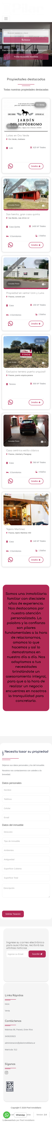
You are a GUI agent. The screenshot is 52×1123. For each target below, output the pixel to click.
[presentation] (23, 905)
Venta (7, 1011)
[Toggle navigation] (6, 18)
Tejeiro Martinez (15, 529)
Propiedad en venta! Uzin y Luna (25, 293)
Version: (41, 1115)
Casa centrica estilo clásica (22, 450)
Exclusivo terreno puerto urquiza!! (26, 372)
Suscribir (37, 954)
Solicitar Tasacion (13, 914)
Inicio (7, 1004)
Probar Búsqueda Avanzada (26, 57)
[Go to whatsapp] (6, 1114)
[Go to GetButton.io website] (6, 1120)
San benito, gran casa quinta (23, 214)
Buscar (26, 40)
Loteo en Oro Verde (17, 135)
